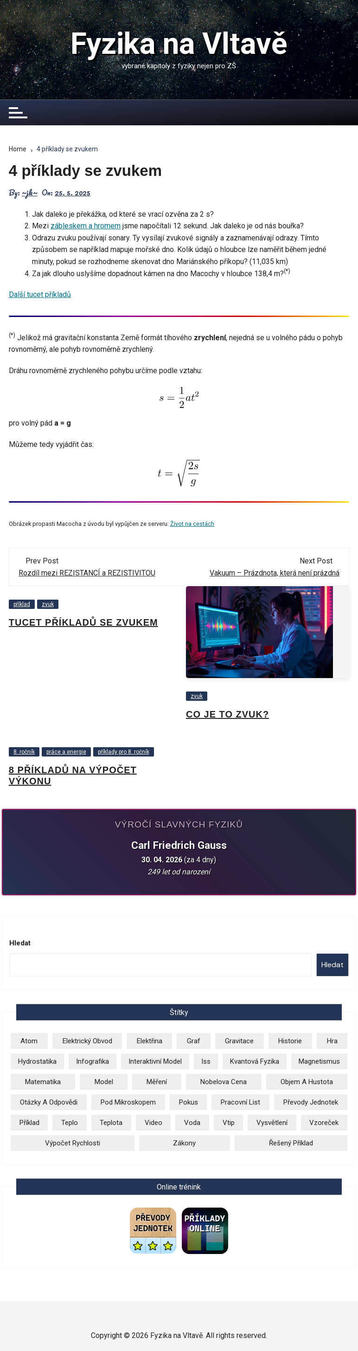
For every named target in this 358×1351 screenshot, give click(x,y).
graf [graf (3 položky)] (193, 1041)
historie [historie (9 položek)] (290, 1041)
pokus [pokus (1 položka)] (188, 1102)
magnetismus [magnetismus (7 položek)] (319, 1061)
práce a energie (66, 752)
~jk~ (30, 192)
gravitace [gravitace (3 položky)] (239, 1041)
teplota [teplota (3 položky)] (111, 1122)
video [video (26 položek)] (153, 1122)
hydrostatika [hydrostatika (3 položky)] (37, 1061)
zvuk (48, 604)
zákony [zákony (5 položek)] (184, 1143)
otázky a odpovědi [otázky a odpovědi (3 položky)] (48, 1102)
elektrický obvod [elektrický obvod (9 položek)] (87, 1041)
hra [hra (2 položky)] (332, 1041)
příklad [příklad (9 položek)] (29, 1122)
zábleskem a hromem (86, 225)
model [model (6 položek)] (104, 1082)
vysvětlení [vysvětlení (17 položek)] (272, 1122)
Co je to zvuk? (227, 714)
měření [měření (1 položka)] (157, 1082)
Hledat (20, 943)
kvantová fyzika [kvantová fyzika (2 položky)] (254, 1061)
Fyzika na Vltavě (179, 43)
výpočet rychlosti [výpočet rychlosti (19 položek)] (72, 1143)
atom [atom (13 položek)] (29, 1041)
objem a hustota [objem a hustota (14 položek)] (307, 1082)
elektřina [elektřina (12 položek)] (149, 1041)
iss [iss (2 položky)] (206, 1061)
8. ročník (24, 752)
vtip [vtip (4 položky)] (229, 1122)
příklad (21, 604)
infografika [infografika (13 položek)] (92, 1061)
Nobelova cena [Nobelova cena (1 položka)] (223, 1082)
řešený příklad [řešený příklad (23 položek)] (291, 1143)
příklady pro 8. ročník (123, 752)
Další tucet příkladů (40, 294)
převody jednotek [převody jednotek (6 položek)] (310, 1102)
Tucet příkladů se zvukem (83, 622)
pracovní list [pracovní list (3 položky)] (240, 1102)
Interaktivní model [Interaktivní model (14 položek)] (155, 1061)
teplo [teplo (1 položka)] (69, 1122)
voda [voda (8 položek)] (192, 1122)
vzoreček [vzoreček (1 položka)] (324, 1122)
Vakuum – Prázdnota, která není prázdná (274, 573)
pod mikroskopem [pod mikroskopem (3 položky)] (128, 1102)
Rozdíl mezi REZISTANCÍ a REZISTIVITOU (87, 573)
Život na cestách (192, 523)
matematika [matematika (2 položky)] (43, 1082)
